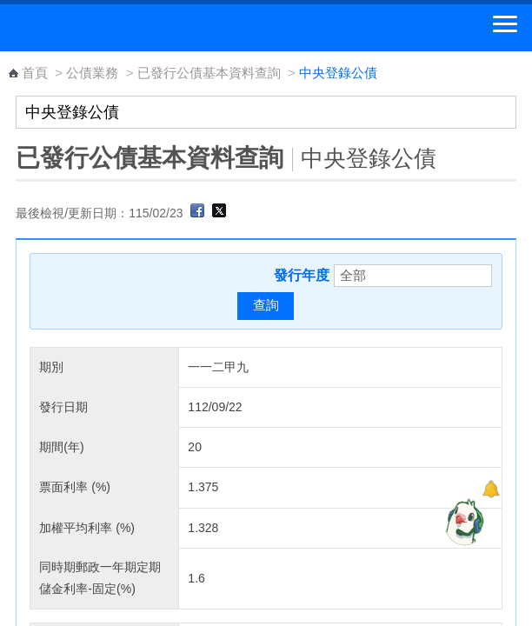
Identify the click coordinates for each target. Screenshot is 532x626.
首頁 (35, 72)
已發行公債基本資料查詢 (209, 72)
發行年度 (301, 275)
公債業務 (92, 72)
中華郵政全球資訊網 (108, 27)
